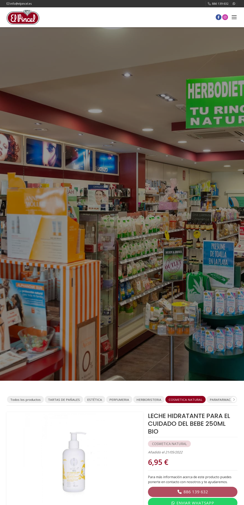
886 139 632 (195, 492)
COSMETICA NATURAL (169, 444)
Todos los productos (25, 400)
